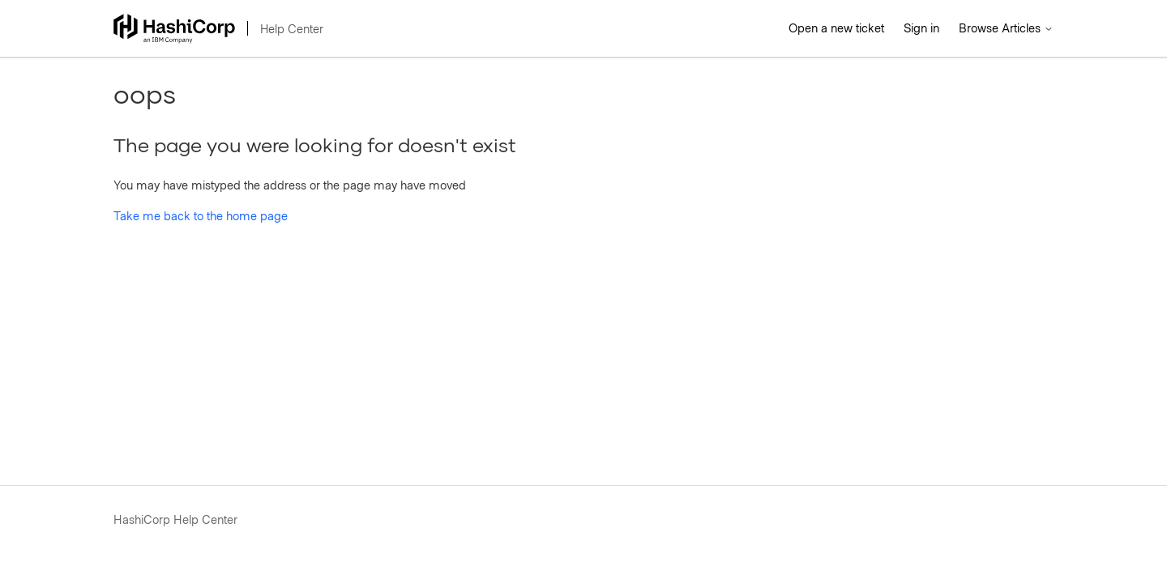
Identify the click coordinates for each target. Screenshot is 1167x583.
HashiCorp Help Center (175, 519)
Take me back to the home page (200, 215)
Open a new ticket (836, 27)
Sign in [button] (921, 27)
